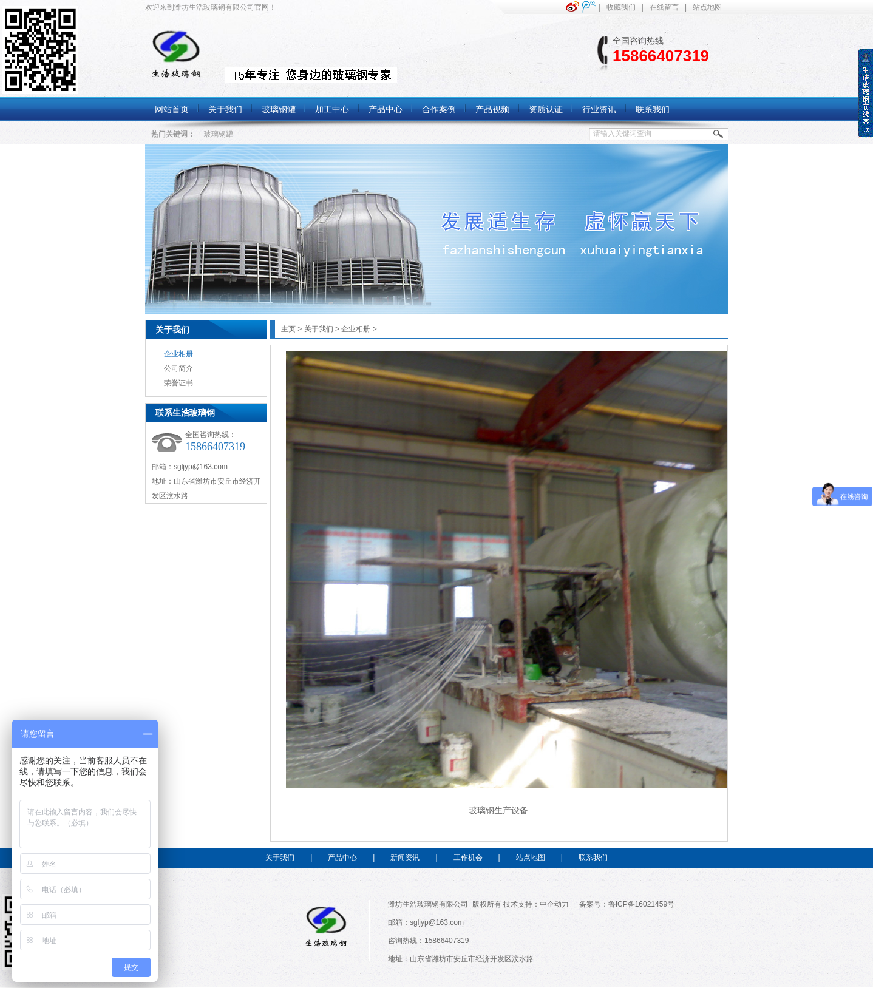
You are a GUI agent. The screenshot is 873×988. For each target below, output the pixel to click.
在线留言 (664, 7)
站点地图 (707, 7)
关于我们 (172, 329)
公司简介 (178, 368)
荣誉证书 (178, 383)
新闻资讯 (405, 857)
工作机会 (468, 857)
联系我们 (593, 857)
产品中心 (342, 857)
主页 (288, 329)
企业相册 (178, 354)
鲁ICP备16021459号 (641, 904)
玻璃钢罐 (218, 134)
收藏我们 (621, 7)
